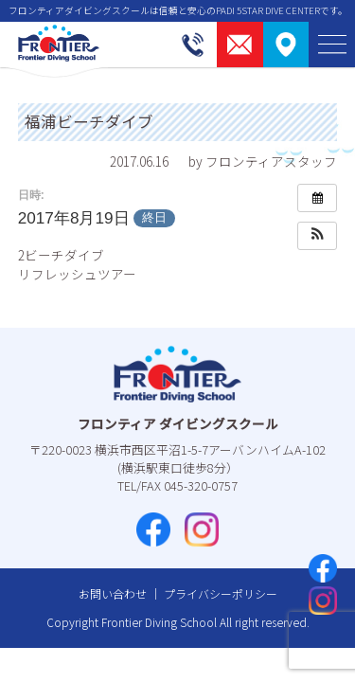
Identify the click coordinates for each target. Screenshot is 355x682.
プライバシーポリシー (220, 593)
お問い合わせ (113, 593)
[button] (317, 236)
